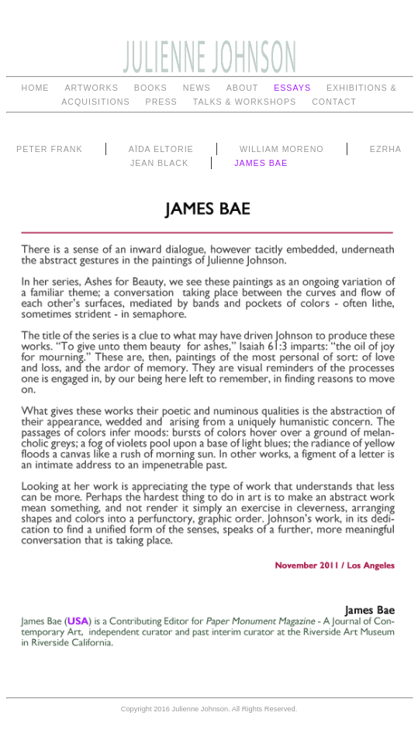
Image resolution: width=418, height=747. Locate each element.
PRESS (162, 101)
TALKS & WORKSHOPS (244, 101)
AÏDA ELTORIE (161, 149)
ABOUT (243, 87)
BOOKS (151, 87)
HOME (35, 87)
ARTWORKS (91, 87)
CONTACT (334, 101)
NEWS (197, 87)
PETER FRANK (49, 149)
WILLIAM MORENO (282, 149)
